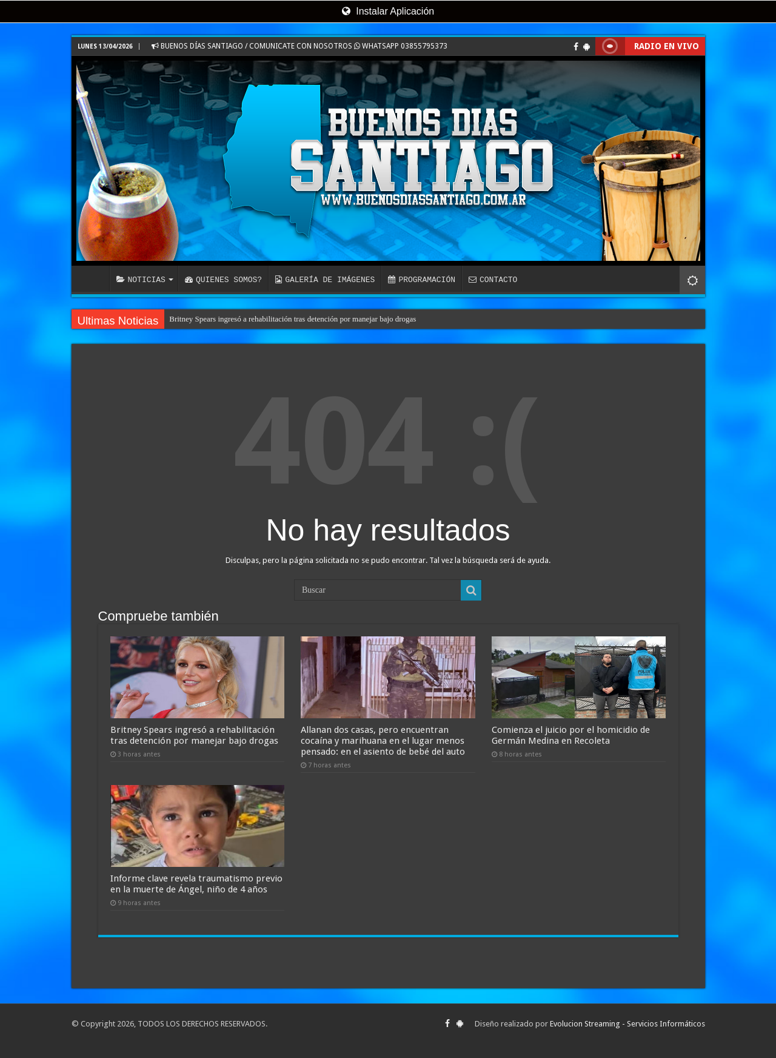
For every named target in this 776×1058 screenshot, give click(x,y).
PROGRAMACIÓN (421, 279)
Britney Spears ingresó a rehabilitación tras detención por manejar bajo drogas (292, 318)
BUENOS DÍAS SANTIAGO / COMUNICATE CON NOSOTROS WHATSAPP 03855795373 (299, 46)
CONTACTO (493, 279)
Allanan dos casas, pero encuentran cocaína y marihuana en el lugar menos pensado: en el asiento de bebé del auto (383, 740)
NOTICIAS (141, 279)
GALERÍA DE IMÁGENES (325, 279)
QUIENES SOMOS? (223, 279)
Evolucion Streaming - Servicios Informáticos (627, 1023)
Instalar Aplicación (388, 11)
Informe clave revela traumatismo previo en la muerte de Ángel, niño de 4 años (196, 884)
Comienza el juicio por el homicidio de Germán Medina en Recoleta (571, 735)
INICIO (93, 278)
